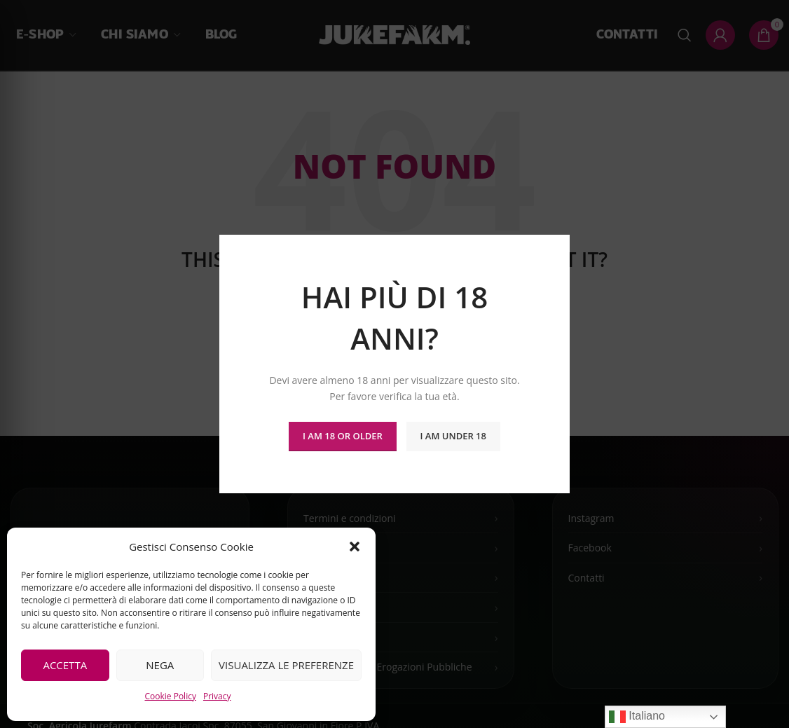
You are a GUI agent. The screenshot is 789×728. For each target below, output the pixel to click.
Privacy (217, 696)
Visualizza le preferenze (286, 665)
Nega (160, 665)
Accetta (65, 665)
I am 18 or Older (343, 436)
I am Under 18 (453, 436)
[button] (355, 547)
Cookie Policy (169, 696)
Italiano (637, 716)
